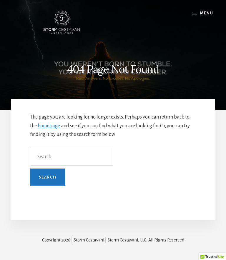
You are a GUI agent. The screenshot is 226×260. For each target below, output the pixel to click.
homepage (49, 126)
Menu (206, 13)
